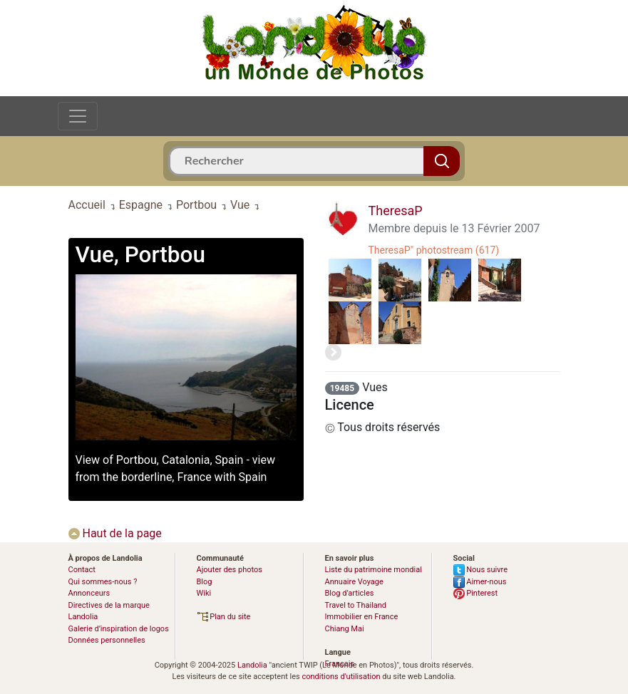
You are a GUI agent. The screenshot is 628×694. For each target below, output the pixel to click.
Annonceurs (89, 593)
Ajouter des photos (229, 569)
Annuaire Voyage (354, 581)
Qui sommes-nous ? (103, 581)
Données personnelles (106, 640)
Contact (82, 569)
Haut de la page (115, 533)
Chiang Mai (344, 628)
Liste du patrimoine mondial (373, 569)
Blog (204, 581)
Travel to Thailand (356, 605)
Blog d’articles (349, 593)
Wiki (204, 593)
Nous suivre (480, 569)
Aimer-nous (480, 581)
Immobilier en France (361, 616)
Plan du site (224, 616)
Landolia (252, 665)
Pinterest (475, 593)
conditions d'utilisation (341, 676)
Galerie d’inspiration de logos (118, 628)
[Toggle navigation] (78, 116)
